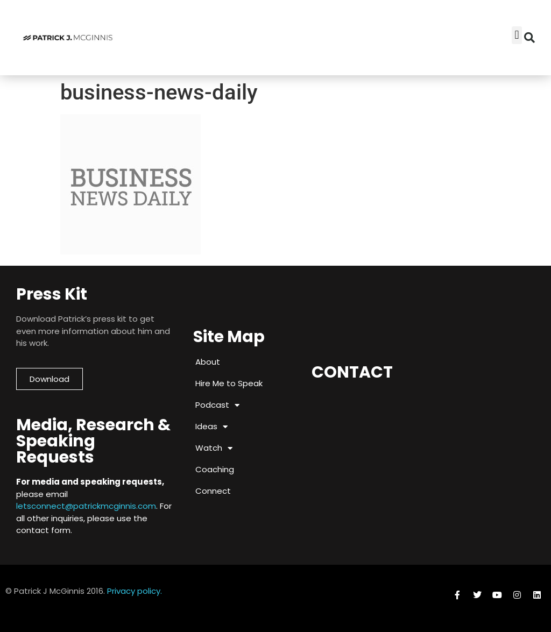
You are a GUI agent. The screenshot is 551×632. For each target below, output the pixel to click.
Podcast (217, 405)
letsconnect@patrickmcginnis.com (86, 506)
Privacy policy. (134, 591)
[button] (529, 37)
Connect (213, 490)
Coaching (214, 469)
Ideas (211, 426)
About (207, 361)
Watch (213, 448)
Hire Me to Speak (229, 383)
